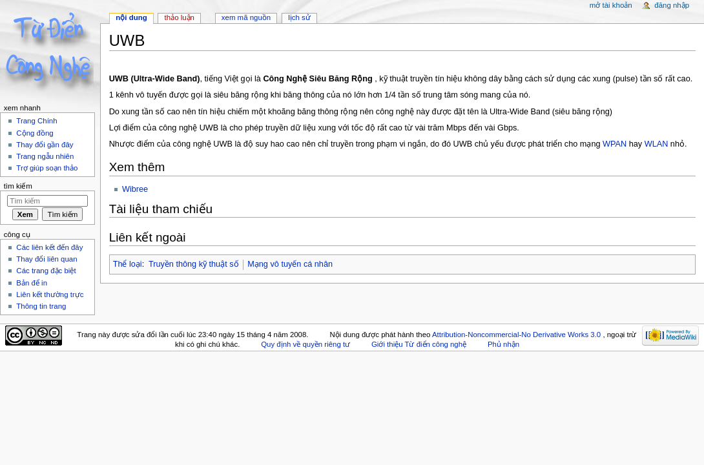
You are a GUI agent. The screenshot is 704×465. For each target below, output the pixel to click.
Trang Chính (36, 121)
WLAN (656, 144)
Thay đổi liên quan (46, 259)
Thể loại (127, 264)
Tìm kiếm (18, 186)
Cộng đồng (34, 133)
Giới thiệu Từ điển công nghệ (418, 344)
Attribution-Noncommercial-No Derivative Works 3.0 (517, 334)
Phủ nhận (503, 344)
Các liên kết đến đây (49, 247)
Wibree (135, 189)
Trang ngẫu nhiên (45, 156)
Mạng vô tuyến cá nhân (290, 264)
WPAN (614, 144)
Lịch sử (299, 17)
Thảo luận (179, 17)
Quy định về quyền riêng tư (305, 344)
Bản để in (31, 283)
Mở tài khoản (611, 5)
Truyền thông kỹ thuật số (194, 264)
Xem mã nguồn (246, 17)
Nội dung (131, 17)
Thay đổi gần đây (44, 145)
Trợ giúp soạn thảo (47, 168)
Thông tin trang (41, 306)
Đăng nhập (671, 5)
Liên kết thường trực (49, 294)
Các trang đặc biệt (46, 270)
